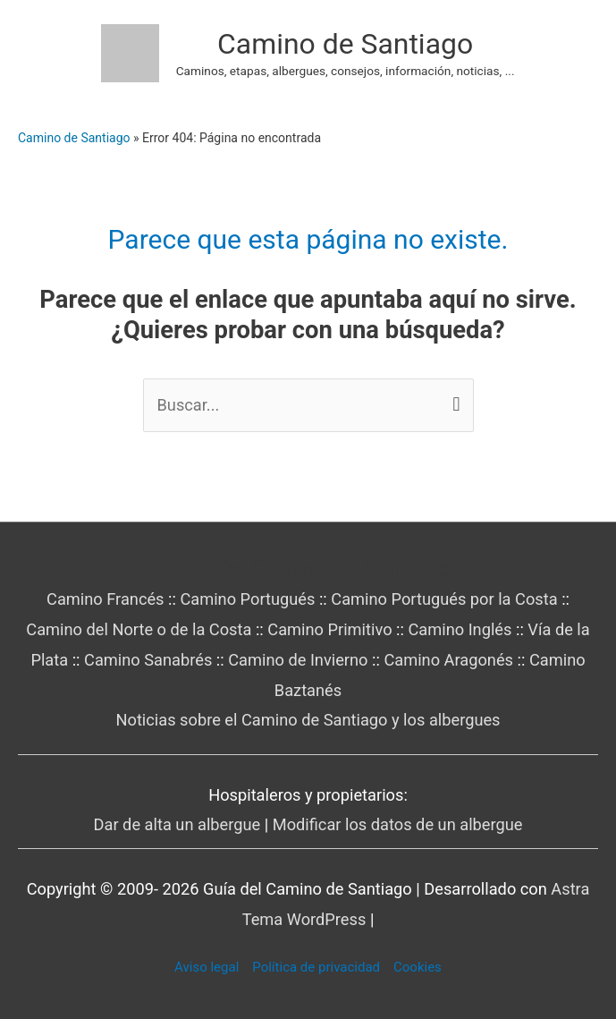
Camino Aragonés (448, 659)
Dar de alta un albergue (177, 824)
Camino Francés (105, 599)
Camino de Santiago (345, 44)
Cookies (417, 967)
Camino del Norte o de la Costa (138, 629)
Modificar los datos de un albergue (398, 824)
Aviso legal (206, 967)
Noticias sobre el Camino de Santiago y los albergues (307, 719)
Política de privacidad (316, 967)
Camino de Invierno (297, 659)
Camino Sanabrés (148, 659)
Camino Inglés (459, 629)
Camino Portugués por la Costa (444, 599)
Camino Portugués (247, 599)
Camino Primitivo (329, 629)
